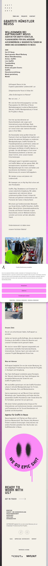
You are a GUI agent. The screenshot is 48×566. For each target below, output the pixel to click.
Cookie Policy (12, 300)
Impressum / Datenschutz (21, 300)
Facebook (21, 532)
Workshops (9, 515)
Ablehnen (24, 290)
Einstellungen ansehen (24, 295)
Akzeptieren (24, 285)
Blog (11, 539)
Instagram (27, 532)
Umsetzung (9, 517)
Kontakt (32, 16)
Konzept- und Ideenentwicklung (16, 512)
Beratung (9, 510)
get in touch (11, 499)
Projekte (24, 16)
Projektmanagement (12, 513)
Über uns (16, 16)
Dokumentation (11, 518)
